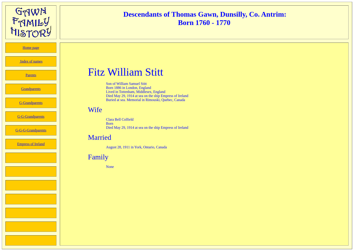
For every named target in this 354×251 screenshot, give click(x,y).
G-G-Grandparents (30, 116)
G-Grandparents (30, 103)
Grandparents (31, 89)
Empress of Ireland (31, 144)
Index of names (31, 61)
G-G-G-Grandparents (30, 130)
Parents (31, 75)
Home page (31, 48)
